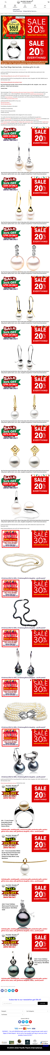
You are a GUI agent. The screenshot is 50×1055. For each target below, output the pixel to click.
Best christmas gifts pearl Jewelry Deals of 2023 (22, 92)
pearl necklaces (8, 97)
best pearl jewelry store (12, 98)
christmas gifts (6, 121)
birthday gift (8, 118)
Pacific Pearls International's (36, 93)
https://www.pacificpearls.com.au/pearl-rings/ (11, 82)
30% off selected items (6, 104)
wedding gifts (21, 121)
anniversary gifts (29, 121)
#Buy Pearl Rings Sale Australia (8, 986)
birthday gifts (14, 121)
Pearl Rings (38, 118)
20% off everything (5, 102)
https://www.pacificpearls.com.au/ (8, 783)
